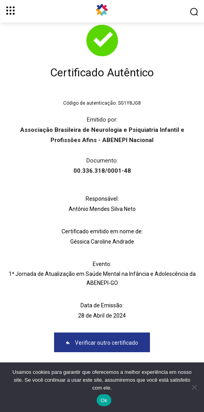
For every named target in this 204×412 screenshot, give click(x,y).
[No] (194, 387)
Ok (104, 400)
